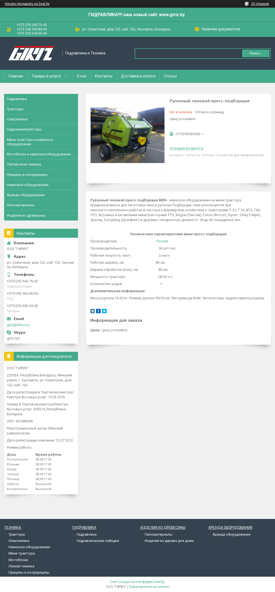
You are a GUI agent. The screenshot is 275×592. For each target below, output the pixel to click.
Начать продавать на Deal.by (27, 4)
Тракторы (15, 109)
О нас (81, 76)
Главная (15, 76)
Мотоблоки (18, 560)
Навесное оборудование (27, 185)
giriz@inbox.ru (18, 325)
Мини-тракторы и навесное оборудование (30, 142)
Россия (162, 241)
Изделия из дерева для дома (169, 541)
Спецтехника (17, 119)
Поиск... (255, 53)
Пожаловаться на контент (149, 587)
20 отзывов (260, 4)
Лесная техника (21, 566)
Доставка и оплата (138, 76)
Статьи (170, 76)
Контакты (103, 76)
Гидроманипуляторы (24, 129)
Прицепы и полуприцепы (27, 175)
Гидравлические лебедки (98, 541)
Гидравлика (17, 99)
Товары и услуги (46, 76)
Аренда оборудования (26, 195)
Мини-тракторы (21, 553)
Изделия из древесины (26, 215)
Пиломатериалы (20, 205)
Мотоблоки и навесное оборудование (39, 154)
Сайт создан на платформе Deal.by (137, 582)
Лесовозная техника (24, 164)
